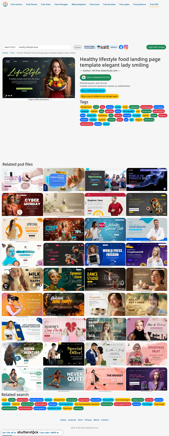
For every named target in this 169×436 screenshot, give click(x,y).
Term (80, 420)
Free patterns (139, 4)
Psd (12, 52)
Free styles (124, 4)
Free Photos (31, 4)
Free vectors (16, 4)
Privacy (88, 420)
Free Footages (61, 4)
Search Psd (9, 47)
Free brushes (109, 4)
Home (5, 52)
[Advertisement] (84, 26)
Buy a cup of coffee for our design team (99, 96)
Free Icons (94, 4)
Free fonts (46, 4)
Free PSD (154, 4)
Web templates (79, 4)
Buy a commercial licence (92, 90)
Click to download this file (95, 77)
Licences (72, 420)
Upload (77, 47)
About (96, 420)
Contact (105, 420)
